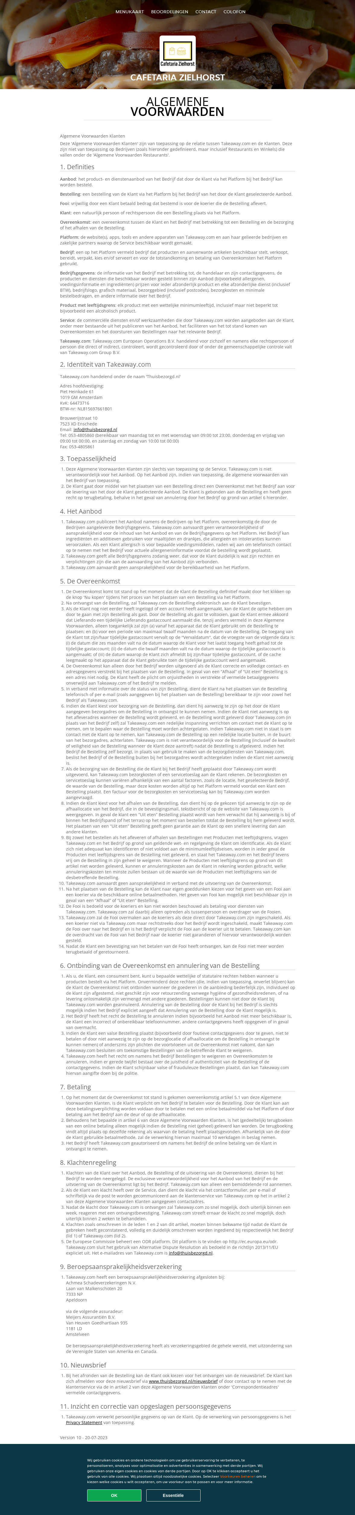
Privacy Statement (84, 1422)
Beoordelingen (169, 11)
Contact (205, 11)
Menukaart (130, 11)
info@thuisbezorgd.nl (95, 429)
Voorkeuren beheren (237, 1476)
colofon (234, 11)
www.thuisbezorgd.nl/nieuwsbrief (183, 1381)
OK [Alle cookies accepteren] (114, 1495)
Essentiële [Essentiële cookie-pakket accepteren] (173, 1495)
